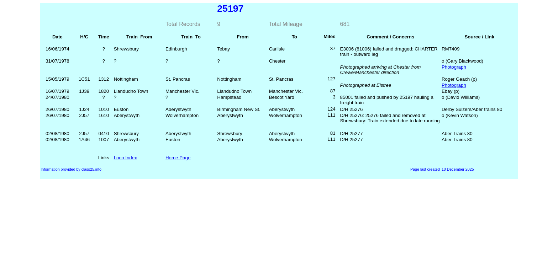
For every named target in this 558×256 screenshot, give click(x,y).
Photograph (454, 67)
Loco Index (125, 157)
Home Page (177, 157)
